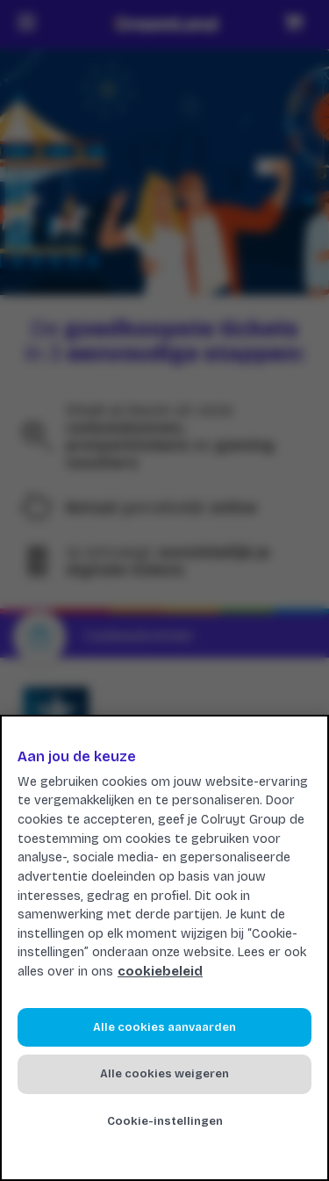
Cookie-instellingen (165, 1121)
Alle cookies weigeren (164, 1074)
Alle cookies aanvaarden (164, 1027)
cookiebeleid (160, 971)
